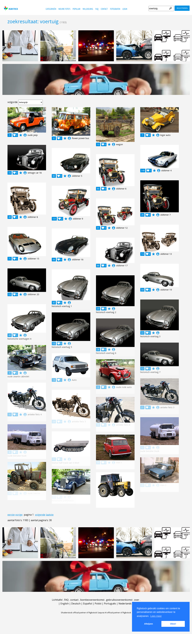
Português (110, 603)
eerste (11, 514)
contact (104, 9)
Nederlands (125, 603)
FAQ (96, 9)
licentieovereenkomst (92, 599)
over (136, 599)
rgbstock (10, 8)
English (64, 603)
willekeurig (88, 9)
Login (124, 9)
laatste (50, 514)
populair (76, 9)
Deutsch (76, 603)
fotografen (115, 9)
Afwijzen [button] (148, 624)
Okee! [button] (173, 624)
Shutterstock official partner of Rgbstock (79, 612)
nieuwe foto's (64, 9)
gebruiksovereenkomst (119, 599)
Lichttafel (57, 599)
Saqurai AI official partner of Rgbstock (114, 612)
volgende (40, 514)
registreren (182, 8)
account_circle (25, 135)
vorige (18, 514)
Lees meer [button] (156, 616)
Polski (98, 603)
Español (87, 603)
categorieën (51, 9)
